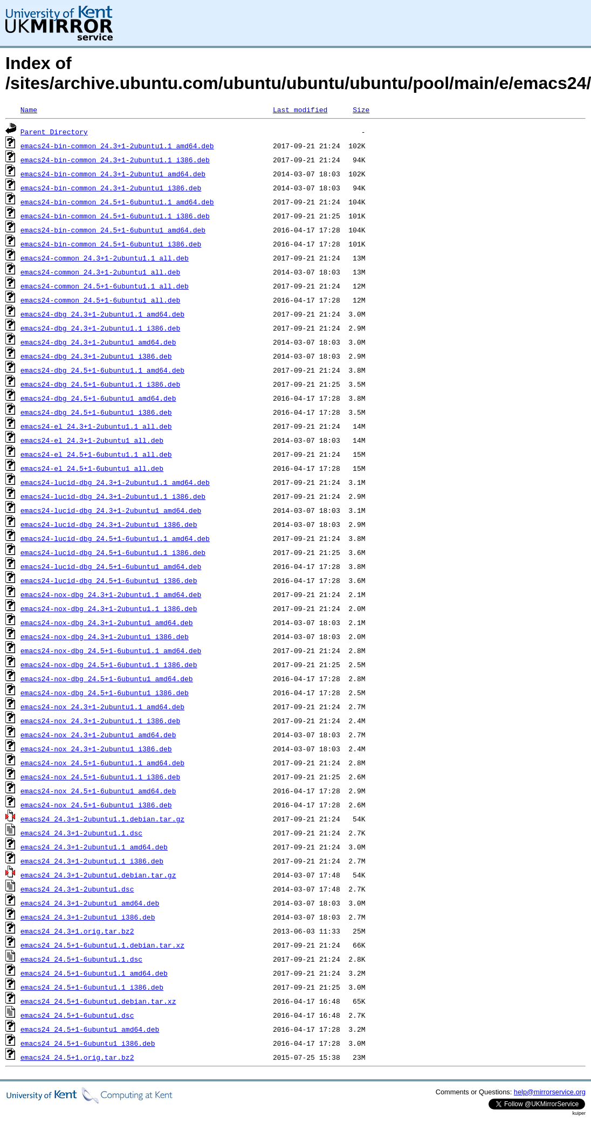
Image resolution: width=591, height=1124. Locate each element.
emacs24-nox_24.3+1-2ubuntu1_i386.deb (96, 748)
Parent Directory (54, 131)
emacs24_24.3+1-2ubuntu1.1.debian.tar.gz (102, 819)
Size (361, 109)
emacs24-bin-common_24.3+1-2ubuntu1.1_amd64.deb (117, 145)
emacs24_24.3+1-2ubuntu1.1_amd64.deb (94, 847)
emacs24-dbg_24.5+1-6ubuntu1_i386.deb (96, 412)
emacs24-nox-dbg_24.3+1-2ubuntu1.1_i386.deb (108, 608)
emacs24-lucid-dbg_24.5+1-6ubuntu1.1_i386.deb (112, 552)
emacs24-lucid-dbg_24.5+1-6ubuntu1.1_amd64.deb (115, 538)
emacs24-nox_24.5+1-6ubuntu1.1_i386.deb (100, 777)
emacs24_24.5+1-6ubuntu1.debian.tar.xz (98, 1001)
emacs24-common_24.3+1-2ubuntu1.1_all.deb (104, 258)
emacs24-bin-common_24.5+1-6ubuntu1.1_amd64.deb (117, 202)
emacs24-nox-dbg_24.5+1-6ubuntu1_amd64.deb (106, 678)
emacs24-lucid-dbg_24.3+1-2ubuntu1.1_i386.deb (112, 496)
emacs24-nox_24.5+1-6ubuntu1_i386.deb (96, 805)
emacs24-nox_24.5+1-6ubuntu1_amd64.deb (98, 791)
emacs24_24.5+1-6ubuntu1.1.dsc (81, 959)
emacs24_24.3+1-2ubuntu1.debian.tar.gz (98, 875)
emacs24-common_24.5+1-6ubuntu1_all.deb (100, 300)
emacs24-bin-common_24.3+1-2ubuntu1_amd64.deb (112, 174)
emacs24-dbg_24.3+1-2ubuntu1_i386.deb (96, 356)
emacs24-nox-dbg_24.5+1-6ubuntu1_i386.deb (104, 692)
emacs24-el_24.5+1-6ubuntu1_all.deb (91, 468)
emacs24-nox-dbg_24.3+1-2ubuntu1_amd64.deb (106, 622)
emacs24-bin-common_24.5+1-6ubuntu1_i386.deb (110, 244)
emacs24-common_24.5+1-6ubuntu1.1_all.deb (104, 286)
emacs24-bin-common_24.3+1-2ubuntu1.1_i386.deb (115, 160)
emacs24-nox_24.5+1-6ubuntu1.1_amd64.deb (102, 762)
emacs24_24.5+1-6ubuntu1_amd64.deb (89, 1029)
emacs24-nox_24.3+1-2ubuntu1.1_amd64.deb (102, 706)
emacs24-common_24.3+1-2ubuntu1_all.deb (100, 272)
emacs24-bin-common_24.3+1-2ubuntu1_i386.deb (110, 188)
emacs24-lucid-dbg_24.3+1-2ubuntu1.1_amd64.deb (115, 482)
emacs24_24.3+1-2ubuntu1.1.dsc (81, 833)
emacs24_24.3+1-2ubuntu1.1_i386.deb (91, 861)
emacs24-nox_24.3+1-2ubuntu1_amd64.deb (98, 734)
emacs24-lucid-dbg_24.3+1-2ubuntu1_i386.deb (108, 524)
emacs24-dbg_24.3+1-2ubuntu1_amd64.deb (98, 342)
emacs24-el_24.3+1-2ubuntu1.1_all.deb (96, 426)
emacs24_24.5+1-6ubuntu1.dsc (77, 1015)
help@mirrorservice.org (550, 1092)
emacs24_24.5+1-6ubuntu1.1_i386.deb (91, 987)
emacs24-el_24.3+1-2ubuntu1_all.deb (91, 440)
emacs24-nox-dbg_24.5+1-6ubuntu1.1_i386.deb (108, 664)
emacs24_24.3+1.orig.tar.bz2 (77, 931)
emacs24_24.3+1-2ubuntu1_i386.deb (87, 917)
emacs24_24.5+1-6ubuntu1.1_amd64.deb (94, 973)
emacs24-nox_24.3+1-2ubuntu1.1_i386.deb (100, 720)
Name (28, 109)
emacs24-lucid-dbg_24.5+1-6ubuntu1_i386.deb (108, 580)
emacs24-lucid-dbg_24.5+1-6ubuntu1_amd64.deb (110, 566)
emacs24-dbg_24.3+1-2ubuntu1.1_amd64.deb (102, 314)
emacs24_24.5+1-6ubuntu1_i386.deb (87, 1043)
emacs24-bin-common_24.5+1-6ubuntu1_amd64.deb (112, 230)
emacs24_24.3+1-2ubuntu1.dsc (77, 889)
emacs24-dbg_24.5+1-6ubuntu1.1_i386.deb (100, 384)
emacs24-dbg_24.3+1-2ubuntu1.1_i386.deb (100, 328)
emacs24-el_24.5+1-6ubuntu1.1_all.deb (96, 454)
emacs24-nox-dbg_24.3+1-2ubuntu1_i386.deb (104, 636)
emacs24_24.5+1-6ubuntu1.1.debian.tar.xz (102, 945)
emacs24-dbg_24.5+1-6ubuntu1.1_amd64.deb (102, 370)
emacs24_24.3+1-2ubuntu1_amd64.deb (89, 903)
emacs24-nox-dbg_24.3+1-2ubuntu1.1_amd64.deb (110, 594)
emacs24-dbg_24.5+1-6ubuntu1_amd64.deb (98, 398)
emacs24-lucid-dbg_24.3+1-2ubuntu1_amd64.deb (110, 510)
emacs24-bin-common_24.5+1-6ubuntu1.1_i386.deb (115, 216)
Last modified (300, 109)
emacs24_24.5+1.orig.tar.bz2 (77, 1057)
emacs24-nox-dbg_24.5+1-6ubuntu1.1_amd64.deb (110, 650)
